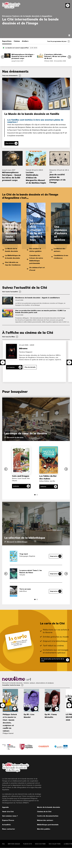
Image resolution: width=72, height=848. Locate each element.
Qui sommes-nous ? (10, 816)
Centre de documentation (47, 816)
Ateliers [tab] (25, 41)
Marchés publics (43, 829)
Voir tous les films (8, 336)
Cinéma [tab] (17, 41)
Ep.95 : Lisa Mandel (29, 715)
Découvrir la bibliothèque (17, 542)
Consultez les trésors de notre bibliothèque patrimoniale (36, 259)
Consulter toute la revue (11, 685)
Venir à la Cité (8, 812)
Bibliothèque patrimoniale (47, 825)
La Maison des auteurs (59, 250)
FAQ (3, 844)
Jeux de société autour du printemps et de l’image (57, 178)
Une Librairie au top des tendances (13, 263)
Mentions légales (14, 844)
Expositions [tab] (7, 41)
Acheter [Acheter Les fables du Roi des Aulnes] (43, 486)
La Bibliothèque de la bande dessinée (12, 256)
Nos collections (55, 844)
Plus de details (30, 367)
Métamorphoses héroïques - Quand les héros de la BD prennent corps (23, 56)
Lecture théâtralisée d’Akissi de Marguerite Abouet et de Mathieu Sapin (36, 177)
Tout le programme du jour (57, 41)
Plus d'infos (10, 143)
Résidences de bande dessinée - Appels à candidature (37, 298)
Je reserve (11, 367)
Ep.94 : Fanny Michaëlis (51, 715)
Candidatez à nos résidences (61, 256)
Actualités (6, 825)
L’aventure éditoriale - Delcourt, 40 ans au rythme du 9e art (55, 56)
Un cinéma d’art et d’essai (37, 269)
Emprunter (54, 556)
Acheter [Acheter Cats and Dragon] (16, 486)
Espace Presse (8, 820)
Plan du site (27, 844)
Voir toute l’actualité (10, 291)
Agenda (5, 807)
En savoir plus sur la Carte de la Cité (52, 660)
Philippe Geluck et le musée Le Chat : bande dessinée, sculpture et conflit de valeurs (10, 722)
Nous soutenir (40, 844)
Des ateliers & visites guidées (35, 250)
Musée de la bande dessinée (48, 807)
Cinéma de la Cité (44, 812)
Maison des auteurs (45, 820)
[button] (2, 56)
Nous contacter (8, 829)
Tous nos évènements (10, 75)
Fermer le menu (67, 5)
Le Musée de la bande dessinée (11, 250)
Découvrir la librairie (15, 437)
